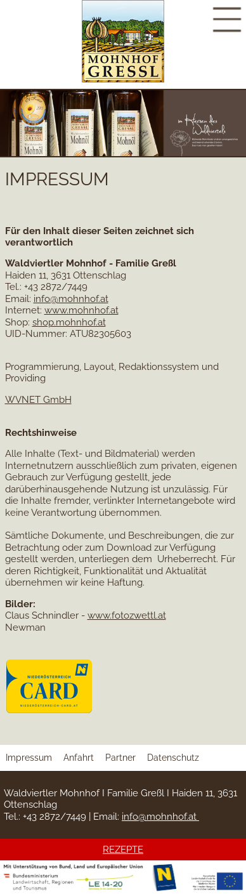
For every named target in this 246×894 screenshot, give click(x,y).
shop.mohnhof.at (69, 322)
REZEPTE (123, 849)
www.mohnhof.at (81, 310)
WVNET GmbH (38, 399)
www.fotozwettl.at (126, 615)
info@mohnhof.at (71, 299)
